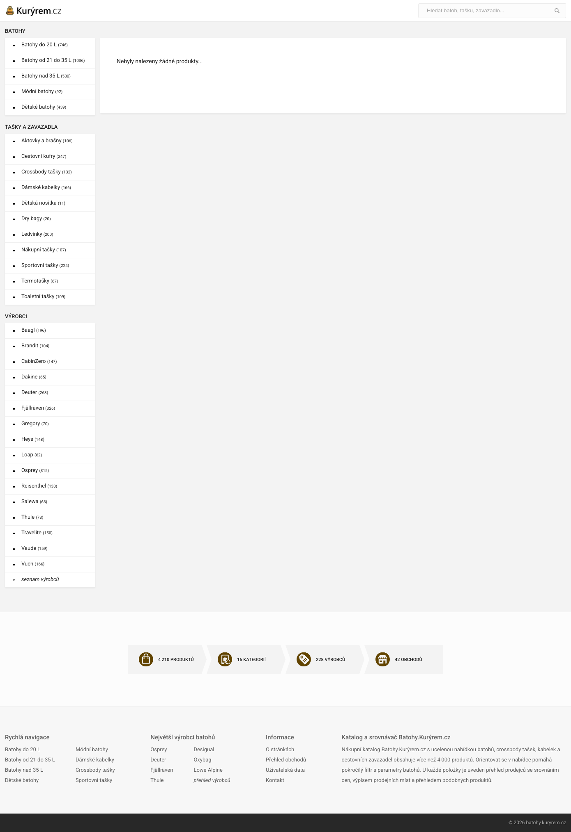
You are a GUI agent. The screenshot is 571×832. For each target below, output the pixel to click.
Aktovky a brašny (47, 141)
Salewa (34, 502)
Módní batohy (41, 92)
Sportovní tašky (45, 265)
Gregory (35, 424)
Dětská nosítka (43, 203)
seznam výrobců (40, 580)
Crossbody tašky (46, 172)
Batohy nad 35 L (46, 76)
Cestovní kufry (43, 156)
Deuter (34, 393)
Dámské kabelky (46, 188)
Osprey (35, 470)
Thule (32, 517)
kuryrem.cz (554, 822)
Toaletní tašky (43, 297)
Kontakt (275, 780)
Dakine (33, 377)
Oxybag (202, 760)
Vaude (34, 548)
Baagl (33, 330)
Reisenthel (39, 486)
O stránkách (280, 750)
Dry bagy (36, 219)
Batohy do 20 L (44, 45)
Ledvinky (37, 234)
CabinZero (39, 361)
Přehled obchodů (286, 760)
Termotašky (39, 281)
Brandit (35, 346)
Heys (32, 439)
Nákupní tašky (43, 250)
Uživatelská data (285, 770)
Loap (31, 455)
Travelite (37, 533)
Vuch (32, 564)
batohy (533, 822)
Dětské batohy (43, 107)
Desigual (203, 750)
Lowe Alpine (207, 770)
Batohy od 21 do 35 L (53, 60)
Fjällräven (38, 408)
